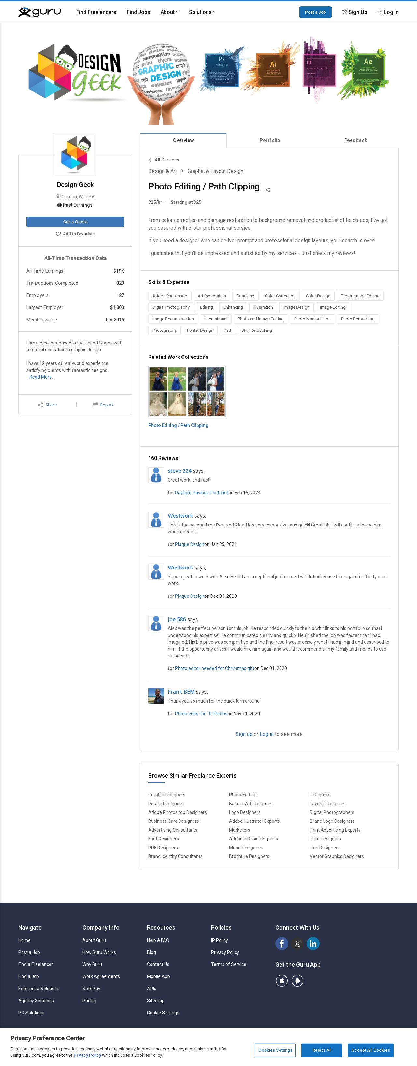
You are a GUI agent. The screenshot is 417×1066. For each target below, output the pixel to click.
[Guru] (39, 12)
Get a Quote (75, 222)
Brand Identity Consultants (175, 856)
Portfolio (270, 140)
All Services (163, 160)
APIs (151, 988)
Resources (161, 927)
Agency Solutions (36, 1000)
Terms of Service (228, 964)
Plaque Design (189, 544)
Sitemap (156, 1000)
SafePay (91, 988)
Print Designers (325, 838)
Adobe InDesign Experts (253, 838)
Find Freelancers (96, 12)
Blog (151, 952)
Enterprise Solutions (39, 988)
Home (24, 940)
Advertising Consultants (172, 830)
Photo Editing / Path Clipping (178, 425)
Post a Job (315, 12)
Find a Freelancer (35, 964)
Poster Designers (165, 803)
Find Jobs (138, 12)
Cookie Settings (163, 1012)
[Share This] (268, 189)
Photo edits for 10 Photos (201, 713)
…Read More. (39, 377)
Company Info (101, 927)
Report (103, 405)
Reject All (321, 1050)
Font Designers (163, 838)
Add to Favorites (75, 235)
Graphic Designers (166, 794)
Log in (267, 734)
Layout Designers (327, 803)
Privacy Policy (225, 952)
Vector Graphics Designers (337, 856)
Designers (320, 794)
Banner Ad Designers (250, 803)
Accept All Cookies (370, 1050)
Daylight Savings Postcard (201, 492)
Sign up (244, 734)
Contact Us (158, 964)
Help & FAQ (158, 940)
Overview (183, 140)
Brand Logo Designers (332, 821)
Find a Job (28, 976)
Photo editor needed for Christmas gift (214, 668)
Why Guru (92, 964)
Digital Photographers (332, 812)
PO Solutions (31, 1012)
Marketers (239, 830)
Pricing (89, 1000)
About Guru (94, 940)
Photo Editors (243, 794)
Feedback (355, 140)
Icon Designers (325, 847)
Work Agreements (101, 976)
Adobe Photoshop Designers (177, 812)
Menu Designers (245, 847)
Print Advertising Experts (335, 830)
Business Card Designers (173, 821)
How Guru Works (99, 952)
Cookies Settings (275, 1050)
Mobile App (158, 976)
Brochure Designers (249, 856)
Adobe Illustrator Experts (254, 821)
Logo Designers (245, 812)
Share (47, 405)
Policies (221, 927)
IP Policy (219, 940)
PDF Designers (163, 847)
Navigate (30, 927)
